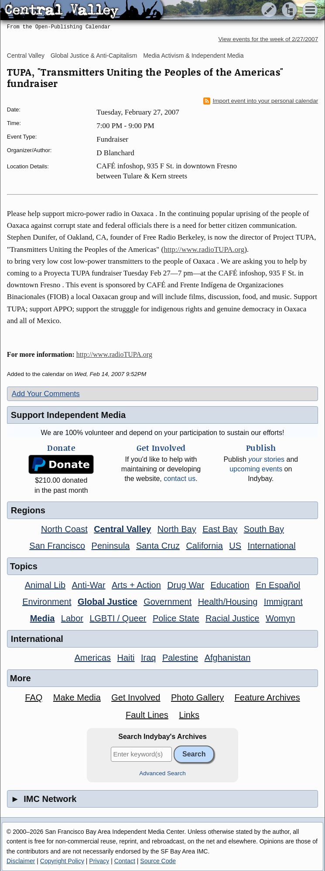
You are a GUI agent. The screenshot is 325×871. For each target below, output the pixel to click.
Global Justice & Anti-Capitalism (94, 55)
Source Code (158, 860)
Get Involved (135, 697)
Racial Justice (232, 618)
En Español (278, 585)
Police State (176, 618)
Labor (72, 618)
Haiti (126, 657)
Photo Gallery (197, 697)
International (272, 545)
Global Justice (107, 601)
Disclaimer (21, 860)
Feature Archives (267, 697)
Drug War (185, 585)
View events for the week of (268, 39)
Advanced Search (162, 773)
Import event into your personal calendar (260, 101)
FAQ (33, 697)
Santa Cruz (158, 545)
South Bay (264, 529)
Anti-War (89, 585)
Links (189, 715)
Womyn (280, 618)
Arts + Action (136, 585)
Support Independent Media (68, 415)
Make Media (77, 697)
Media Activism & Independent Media (193, 55)
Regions (28, 510)
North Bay (176, 529)
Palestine (180, 657)
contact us (179, 478)
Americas (93, 657)
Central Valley (25, 55)
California (204, 545)
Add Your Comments (46, 394)
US (235, 545)
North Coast (64, 529)
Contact (124, 860)
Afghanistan (228, 657)
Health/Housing (228, 601)
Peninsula (111, 545)
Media (42, 618)
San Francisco (57, 545)
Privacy (99, 860)
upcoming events (255, 469)
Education (230, 585)
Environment (46, 601)
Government (168, 601)
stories (266, 459)
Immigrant (283, 601)
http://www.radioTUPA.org (204, 249)
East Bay (219, 529)
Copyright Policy (62, 860)
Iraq (148, 657)
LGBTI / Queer (117, 618)
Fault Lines (147, 715)
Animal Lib (45, 585)
